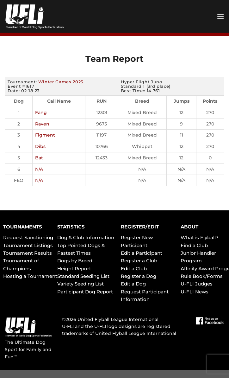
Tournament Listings (28, 245)
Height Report (74, 269)
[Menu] (220, 16)
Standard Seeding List (83, 276)
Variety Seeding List (80, 284)
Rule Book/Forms (202, 276)
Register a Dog (138, 276)
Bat (39, 158)
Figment (45, 135)
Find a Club (194, 245)
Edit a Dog (133, 284)
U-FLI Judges (197, 284)
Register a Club (139, 261)
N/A (39, 169)
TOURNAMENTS (22, 227)
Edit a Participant (141, 253)
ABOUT (189, 227)
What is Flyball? (200, 237)
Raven (42, 124)
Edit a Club (134, 269)
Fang (41, 112)
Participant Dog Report (85, 292)
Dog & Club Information (85, 237)
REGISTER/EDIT (140, 227)
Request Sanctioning (28, 237)
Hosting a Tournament (30, 276)
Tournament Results (27, 253)
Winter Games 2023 (60, 81)
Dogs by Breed (74, 261)
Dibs (40, 146)
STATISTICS (71, 227)
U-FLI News (194, 292)
